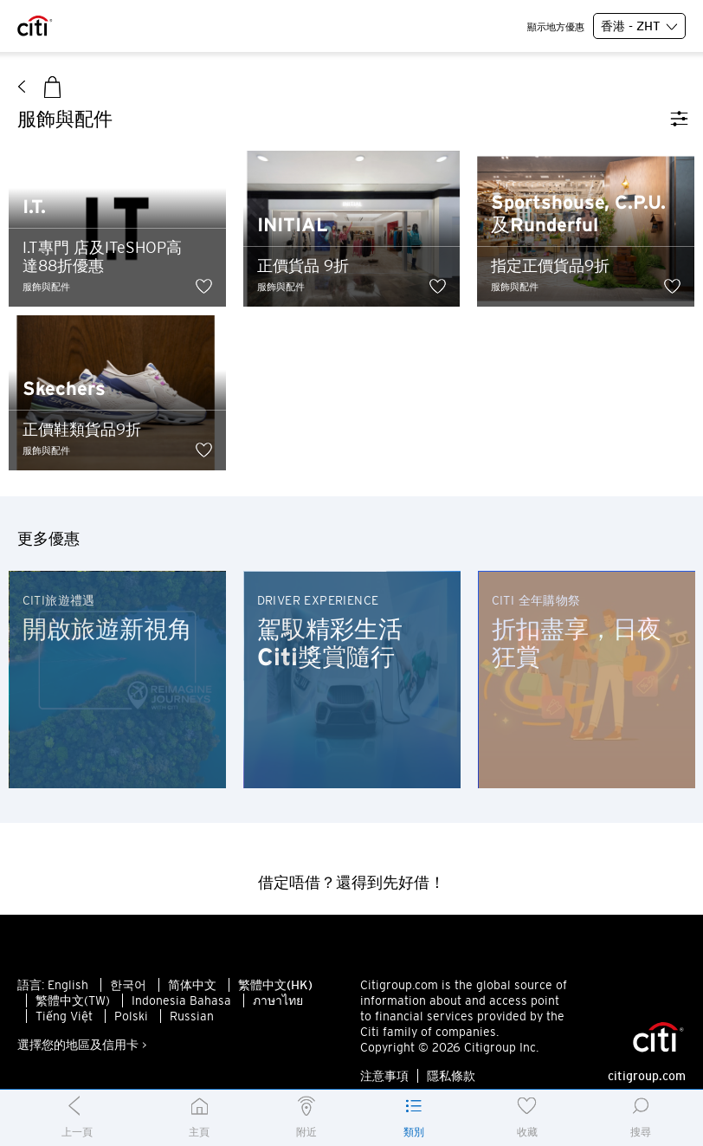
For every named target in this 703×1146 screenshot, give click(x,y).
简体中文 (192, 985)
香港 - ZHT (639, 26)
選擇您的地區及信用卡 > (82, 1045)
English (68, 985)
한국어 (128, 985)
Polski (131, 1016)
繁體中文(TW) (72, 1000)
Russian (192, 1016)
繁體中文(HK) (275, 985)
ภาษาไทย (278, 1000)
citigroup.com (647, 1076)
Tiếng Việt (64, 1016)
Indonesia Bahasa (181, 1000)
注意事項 (384, 1076)
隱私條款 (451, 1076)
